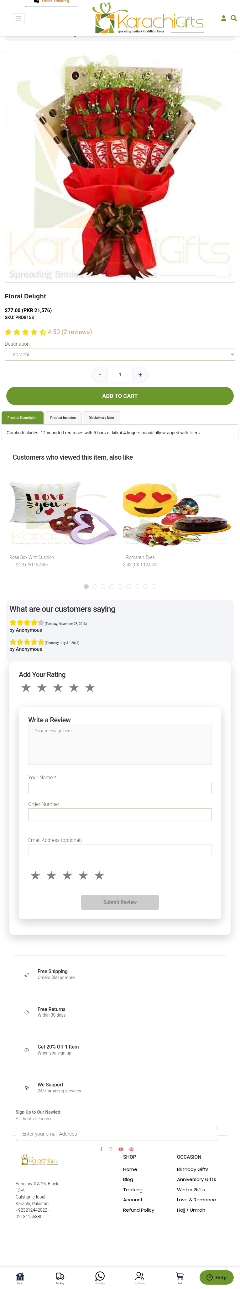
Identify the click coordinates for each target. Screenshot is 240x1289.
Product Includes (63, 418)
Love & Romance (196, 1199)
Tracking (133, 1189)
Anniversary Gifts (196, 1179)
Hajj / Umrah (191, 1210)
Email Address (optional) (55, 840)
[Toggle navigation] (18, 18)
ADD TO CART (120, 396)
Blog (128, 1179)
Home (130, 1169)
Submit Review (120, 902)
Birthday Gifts (193, 1169)
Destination (17, 344)
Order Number (43, 804)
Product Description (23, 418)
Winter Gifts (191, 1189)
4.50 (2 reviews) (70, 332)
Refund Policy (138, 1210)
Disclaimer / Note (101, 418)
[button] (86, 586)
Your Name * (42, 778)
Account (133, 1199)
